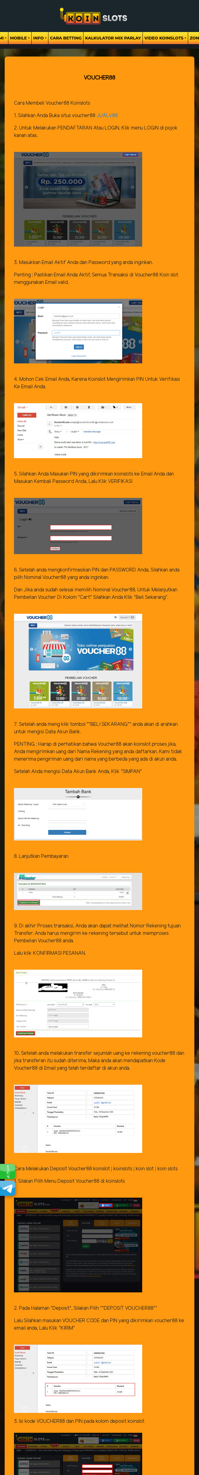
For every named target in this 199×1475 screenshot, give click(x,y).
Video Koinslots (163, 37)
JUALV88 (107, 116)
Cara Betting (66, 37)
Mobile (18, 37)
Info (38, 37)
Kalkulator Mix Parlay (113, 37)
